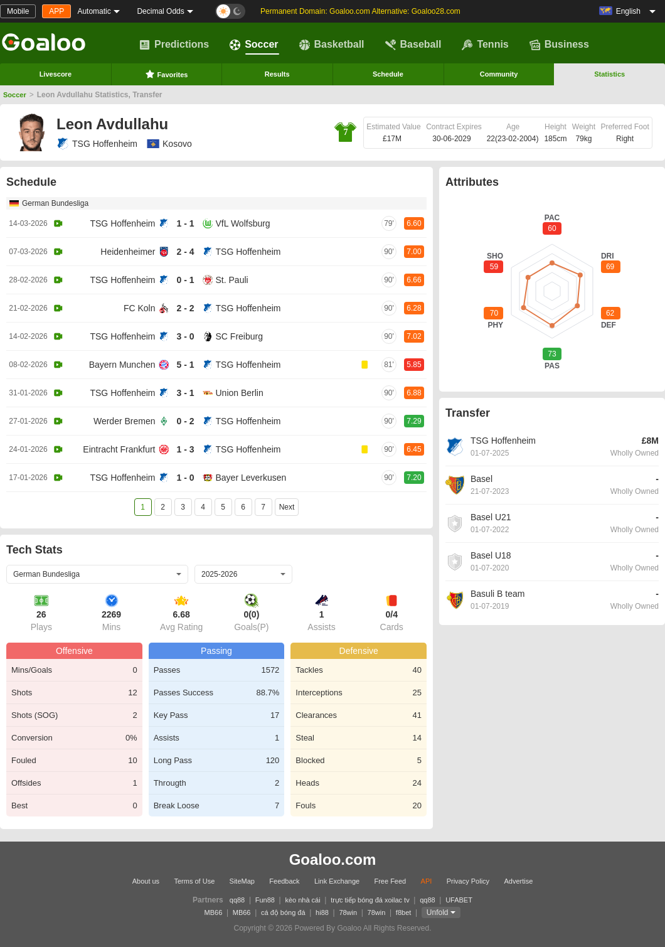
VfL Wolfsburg (243, 223)
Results (277, 74)
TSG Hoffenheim (96, 143)
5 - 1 (185, 365)
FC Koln (140, 308)
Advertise (518, 881)
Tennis (485, 44)
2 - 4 (185, 252)
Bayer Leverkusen (251, 478)
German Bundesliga (55, 203)
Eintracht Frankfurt (119, 449)
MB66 (214, 912)
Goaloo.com (332, 859)
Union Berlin (239, 393)
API (426, 881)
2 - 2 (185, 308)
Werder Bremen (124, 421)
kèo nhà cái (302, 900)
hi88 (322, 912)
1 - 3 (185, 449)
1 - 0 (185, 478)
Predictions (174, 44)
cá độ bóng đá (283, 912)
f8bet (403, 912)
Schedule (388, 74)
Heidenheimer (127, 252)
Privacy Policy (468, 881)
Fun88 (265, 900)
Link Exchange (336, 881)
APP (56, 11)
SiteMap (242, 881)
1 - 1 (185, 223)
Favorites (166, 74)
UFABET (458, 900)
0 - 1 (185, 280)
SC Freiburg (239, 336)
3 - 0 (185, 336)
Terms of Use (194, 881)
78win (348, 912)
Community (499, 74)
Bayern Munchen (122, 365)
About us (145, 881)
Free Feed (390, 881)
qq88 (237, 900)
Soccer (254, 44)
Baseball (413, 44)
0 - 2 (185, 421)
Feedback (284, 881)
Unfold (438, 912)
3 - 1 (185, 393)
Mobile (18, 11)
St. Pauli (232, 280)
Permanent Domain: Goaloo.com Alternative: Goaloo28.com (360, 11)
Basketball (331, 44)
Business (559, 44)
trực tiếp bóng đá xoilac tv (370, 900)
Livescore (56, 74)
